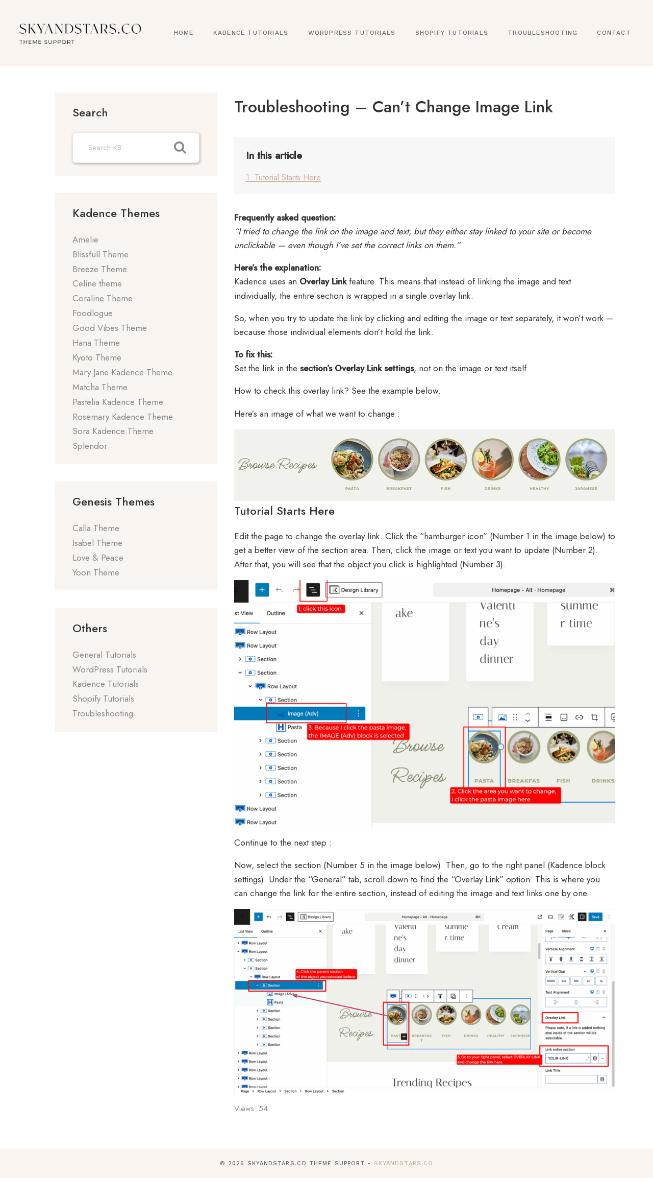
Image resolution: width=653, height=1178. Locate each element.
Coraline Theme (102, 298)
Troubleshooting (542, 32)
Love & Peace (97, 557)
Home (184, 32)
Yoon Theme (95, 572)
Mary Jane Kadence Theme (122, 372)
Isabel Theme (97, 543)
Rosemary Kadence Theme (122, 417)
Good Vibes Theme (109, 328)
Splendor (89, 446)
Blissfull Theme (100, 254)
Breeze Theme (99, 269)
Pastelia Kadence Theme (117, 402)
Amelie (85, 239)
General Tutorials (104, 654)
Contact (614, 32)
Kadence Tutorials (250, 32)
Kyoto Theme (96, 357)
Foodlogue (92, 313)
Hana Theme (96, 342)
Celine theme (97, 283)
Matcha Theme (100, 387)
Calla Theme (95, 528)
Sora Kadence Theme (113, 431)
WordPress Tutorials (352, 32)
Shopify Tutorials (451, 32)
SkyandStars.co (403, 1163)
